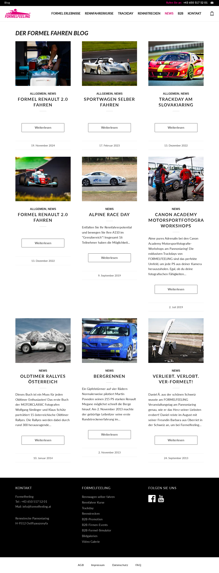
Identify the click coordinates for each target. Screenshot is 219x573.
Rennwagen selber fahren (98, 497)
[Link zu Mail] (212, 2)
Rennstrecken (91, 513)
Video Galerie (91, 541)
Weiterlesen (43, 127)
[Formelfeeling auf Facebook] (152, 498)
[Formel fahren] (17, 13)
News (52, 93)
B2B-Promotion (92, 519)
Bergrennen (109, 376)
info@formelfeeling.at (37, 506)
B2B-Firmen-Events (95, 525)
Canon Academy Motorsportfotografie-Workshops (180, 220)
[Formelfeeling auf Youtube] (161, 498)
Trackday (88, 508)
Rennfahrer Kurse (93, 502)
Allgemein (38, 93)
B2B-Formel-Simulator (96, 530)
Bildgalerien (90, 536)
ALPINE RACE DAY (109, 214)
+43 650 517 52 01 (195, 2)
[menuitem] (7, 3)
